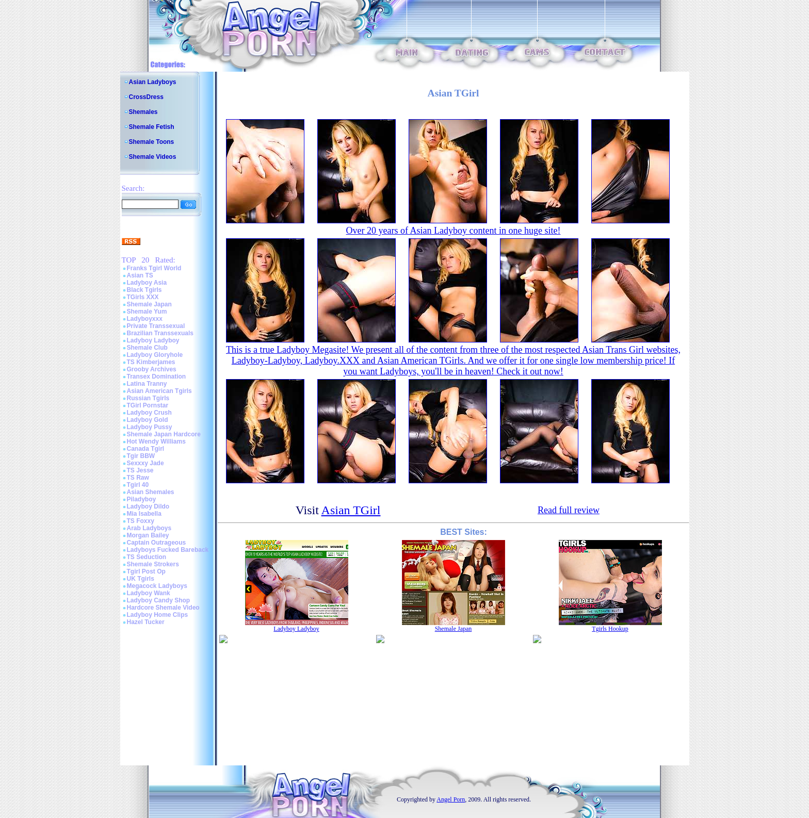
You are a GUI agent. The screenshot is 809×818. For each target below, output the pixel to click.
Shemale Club (147, 347)
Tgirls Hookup (610, 628)
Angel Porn (450, 799)
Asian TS (140, 275)
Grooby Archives (151, 369)
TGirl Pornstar (148, 405)
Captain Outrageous (156, 542)
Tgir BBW (141, 456)
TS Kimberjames (151, 362)
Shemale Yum (147, 311)
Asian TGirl (351, 510)
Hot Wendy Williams (156, 441)
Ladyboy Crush (149, 412)
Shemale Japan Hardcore (164, 434)
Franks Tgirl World (154, 268)
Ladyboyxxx (145, 318)
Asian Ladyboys (152, 82)
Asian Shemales (150, 492)
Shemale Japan (149, 304)
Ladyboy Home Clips (157, 614)
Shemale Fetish (151, 126)
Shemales (143, 112)
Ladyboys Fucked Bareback (168, 549)
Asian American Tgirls (159, 391)
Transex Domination (156, 376)
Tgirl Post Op (146, 571)
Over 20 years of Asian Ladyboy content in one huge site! (453, 230)
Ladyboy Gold (147, 419)
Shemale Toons (151, 141)
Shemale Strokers (153, 564)
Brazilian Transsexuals (160, 333)
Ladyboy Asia (147, 282)
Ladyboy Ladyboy (153, 340)
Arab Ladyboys (149, 528)
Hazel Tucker (146, 622)
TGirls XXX (143, 297)
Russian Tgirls (148, 398)
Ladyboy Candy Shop (158, 600)
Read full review (569, 510)
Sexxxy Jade (145, 463)
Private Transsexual (156, 326)
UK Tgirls (140, 578)
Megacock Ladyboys (157, 586)
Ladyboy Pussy (149, 427)
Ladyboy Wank (148, 593)
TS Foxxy (140, 521)
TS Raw (138, 477)
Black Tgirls (144, 289)
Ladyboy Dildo (148, 506)
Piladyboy (141, 499)
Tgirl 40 (138, 484)
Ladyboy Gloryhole (155, 354)
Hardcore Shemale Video (163, 607)
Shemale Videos (152, 156)
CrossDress (146, 97)
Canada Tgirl (146, 448)
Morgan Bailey (148, 535)
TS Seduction (147, 557)
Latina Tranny (147, 383)
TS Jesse (140, 470)
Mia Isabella (144, 513)
